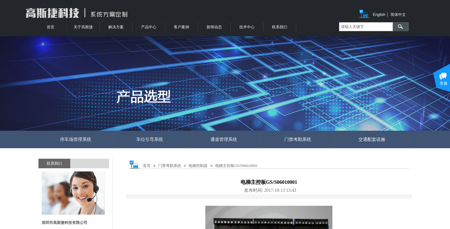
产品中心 (148, 27)
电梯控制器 (198, 165)
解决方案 (116, 27)
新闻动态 (214, 27)
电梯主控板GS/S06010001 (236, 165)
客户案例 (181, 27)
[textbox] (366, 26)
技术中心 (247, 27)
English (379, 14)
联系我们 (279, 27)
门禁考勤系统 (169, 165)
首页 (147, 165)
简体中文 (398, 14)
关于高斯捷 (83, 27)
